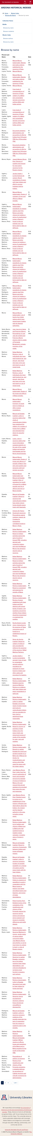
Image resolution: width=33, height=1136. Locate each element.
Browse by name (8, 28)
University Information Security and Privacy (16, 1129)
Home (6, 13)
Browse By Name (10, 15)
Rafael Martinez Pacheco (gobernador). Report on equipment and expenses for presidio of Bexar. (19, 588)
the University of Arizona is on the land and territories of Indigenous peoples (16, 1110)
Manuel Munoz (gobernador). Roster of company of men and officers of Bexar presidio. (20, 196)
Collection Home (8, 21)
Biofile (5, 24)
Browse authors (8, 38)
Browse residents (8, 31)
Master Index (15, 13)
